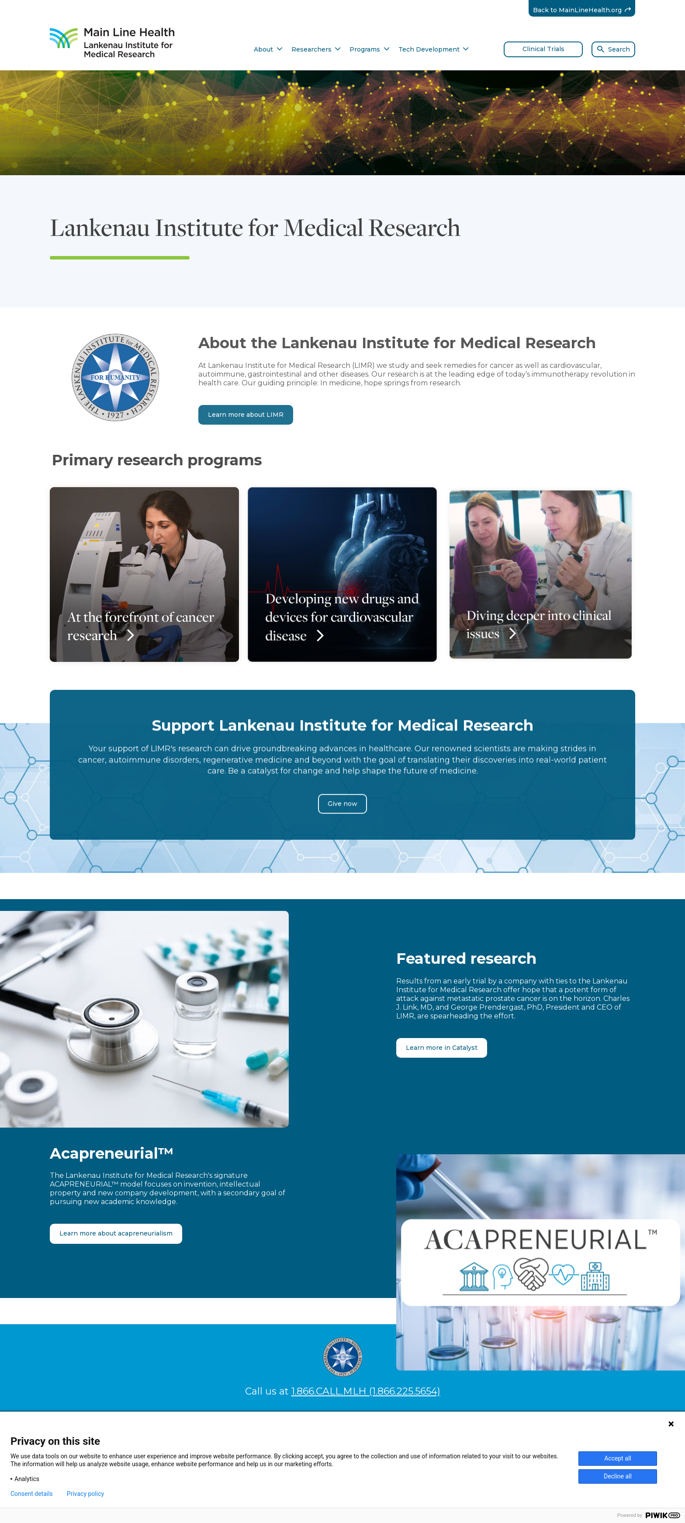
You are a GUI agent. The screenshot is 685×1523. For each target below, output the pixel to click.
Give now (342, 824)
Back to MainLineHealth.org (584, 10)
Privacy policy (85, 1493)
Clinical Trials (543, 49)
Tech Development (433, 49)
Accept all (617, 1458)
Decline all (618, 1476)
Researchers (316, 49)
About (268, 49)
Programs (369, 49)
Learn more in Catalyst (441, 1048)
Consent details (31, 1493)
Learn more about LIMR (246, 415)
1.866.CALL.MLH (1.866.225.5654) (365, 1391)
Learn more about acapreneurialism (116, 1233)
